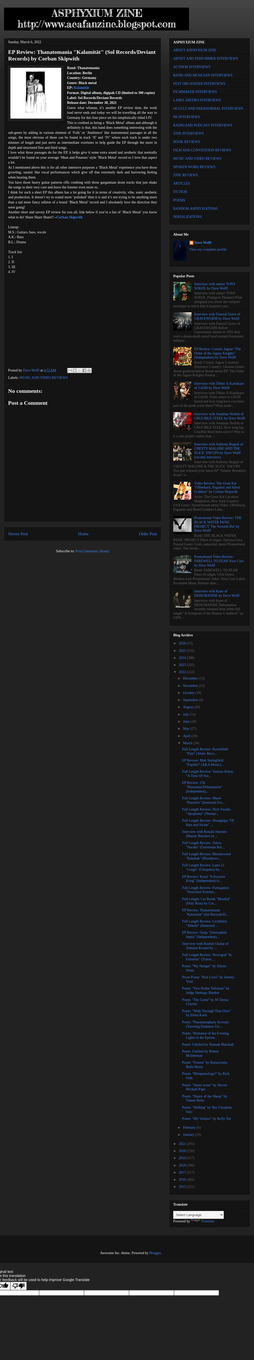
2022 (183, 672)
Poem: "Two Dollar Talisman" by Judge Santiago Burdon (206, 990)
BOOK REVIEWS (186, 142)
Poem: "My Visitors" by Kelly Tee (206, 1119)
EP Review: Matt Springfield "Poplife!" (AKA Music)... (203, 762)
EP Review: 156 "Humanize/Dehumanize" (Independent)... (202, 787)
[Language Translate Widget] (198, 1215)
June (186, 721)
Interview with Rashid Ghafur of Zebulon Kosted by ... (205, 946)
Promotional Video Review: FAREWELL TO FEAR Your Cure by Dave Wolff (219, 561)
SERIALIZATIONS (187, 217)
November (191, 686)
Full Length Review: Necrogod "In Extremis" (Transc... (207, 957)
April (187, 736)
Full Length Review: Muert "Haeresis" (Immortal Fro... (203, 800)
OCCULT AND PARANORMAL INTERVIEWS (208, 108)
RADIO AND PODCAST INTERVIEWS (202, 125)
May (186, 729)
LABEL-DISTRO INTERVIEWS (197, 100)
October (189, 693)
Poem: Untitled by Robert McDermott (200, 1053)
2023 (183, 665)
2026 (183, 643)
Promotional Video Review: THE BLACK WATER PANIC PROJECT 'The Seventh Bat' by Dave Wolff (218, 524)
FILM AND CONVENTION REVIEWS (202, 150)
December (190, 678)
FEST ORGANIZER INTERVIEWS (199, 84)
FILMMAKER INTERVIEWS (195, 92)
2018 (183, 1165)
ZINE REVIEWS (185, 175)
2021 (183, 1144)
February (190, 1127)
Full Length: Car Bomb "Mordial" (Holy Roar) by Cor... (206, 901)
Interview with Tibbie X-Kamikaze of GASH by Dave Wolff (219, 386)
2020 (183, 1151)
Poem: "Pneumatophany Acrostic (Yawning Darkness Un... (205, 1024)
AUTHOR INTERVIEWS (191, 67)
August (188, 707)
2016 (183, 1179)
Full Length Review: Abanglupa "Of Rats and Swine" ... (208, 823)
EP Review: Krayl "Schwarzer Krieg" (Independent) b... (203, 879)
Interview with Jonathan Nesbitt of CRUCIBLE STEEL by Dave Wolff (219, 416)
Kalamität (81, 88)
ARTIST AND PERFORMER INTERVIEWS (205, 58)
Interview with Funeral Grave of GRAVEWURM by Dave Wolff (217, 316)
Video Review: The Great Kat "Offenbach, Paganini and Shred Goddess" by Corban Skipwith (217, 487)
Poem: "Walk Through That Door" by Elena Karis (206, 1013)
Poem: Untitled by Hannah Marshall (208, 1044)
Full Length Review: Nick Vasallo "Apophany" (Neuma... (206, 811)
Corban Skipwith (69, 217)
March (188, 743)
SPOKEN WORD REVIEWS (194, 167)
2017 (183, 1172)
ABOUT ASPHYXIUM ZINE (194, 50)
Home (83, 533)
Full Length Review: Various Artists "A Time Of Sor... (207, 774)
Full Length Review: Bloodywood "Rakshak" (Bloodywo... (206, 856)
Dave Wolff (203, 243)
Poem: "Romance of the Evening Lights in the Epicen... (205, 1035)
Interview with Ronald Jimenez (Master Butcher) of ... (204, 834)
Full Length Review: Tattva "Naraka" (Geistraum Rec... (203, 845)
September (191, 700)
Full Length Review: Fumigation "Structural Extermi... (205, 890)
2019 (183, 1158)
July (186, 714)
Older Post (148, 533)
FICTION (180, 192)
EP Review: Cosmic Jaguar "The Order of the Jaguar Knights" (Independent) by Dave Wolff (217, 353)
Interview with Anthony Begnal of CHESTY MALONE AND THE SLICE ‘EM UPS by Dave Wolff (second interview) (218, 450)
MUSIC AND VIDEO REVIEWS (44, 378)
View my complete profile (208, 249)
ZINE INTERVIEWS (188, 133)
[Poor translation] (18, 1286)
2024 (183, 658)
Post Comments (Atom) (92, 551)
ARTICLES (181, 183)
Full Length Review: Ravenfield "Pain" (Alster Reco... (205, 751)
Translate (202, 1221)
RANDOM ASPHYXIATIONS (195, 209)
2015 (183, 1187)
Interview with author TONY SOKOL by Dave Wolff (215, 286)
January (189, 1135)
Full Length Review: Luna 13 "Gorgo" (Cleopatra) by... (203, 867)
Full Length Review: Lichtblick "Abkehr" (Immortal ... (204, 923)
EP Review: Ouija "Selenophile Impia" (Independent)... (204, 935)
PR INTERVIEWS (186, 117)
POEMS (179, 200)
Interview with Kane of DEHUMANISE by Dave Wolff (217, 593)
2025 (183, 651)
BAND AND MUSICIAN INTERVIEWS (202, 75)
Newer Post (18, 533)
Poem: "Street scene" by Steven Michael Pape (204, 1087)
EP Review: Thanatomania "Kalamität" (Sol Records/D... (205, 912)
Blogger (155, 1253)
